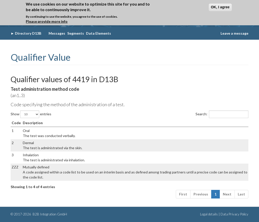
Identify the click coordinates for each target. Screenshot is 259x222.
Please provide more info (47, 21)
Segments (75, 33)
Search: (222, 114)
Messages (57, 33)
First (183, 194)
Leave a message (234, 33)
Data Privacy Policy (234, 214)
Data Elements (98, 33)
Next (227, 194)
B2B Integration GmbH (49, 214)
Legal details (209, 214)
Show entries (31, 114)
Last (241, 194)
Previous (200, 194)
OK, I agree (220, 7)
